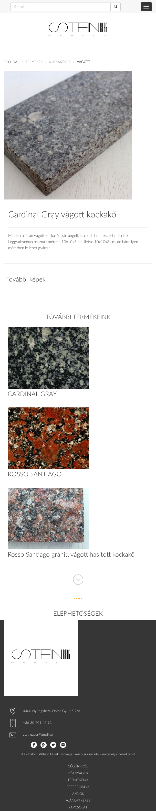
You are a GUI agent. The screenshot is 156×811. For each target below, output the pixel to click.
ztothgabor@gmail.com (39, 734)
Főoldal (11, 62)
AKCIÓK (78, 794)
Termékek (34, 62)
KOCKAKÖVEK (60, 62)
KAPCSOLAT (78, 807)
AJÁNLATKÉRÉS (78, 800)
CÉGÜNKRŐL (78, 766)
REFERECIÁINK (78, 787)
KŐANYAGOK (78, 773)
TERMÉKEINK (78, 780)
